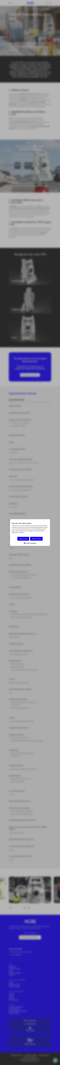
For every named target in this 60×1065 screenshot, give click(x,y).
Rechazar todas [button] (36, 538)
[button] (30, 543)
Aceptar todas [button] (23, 538)
